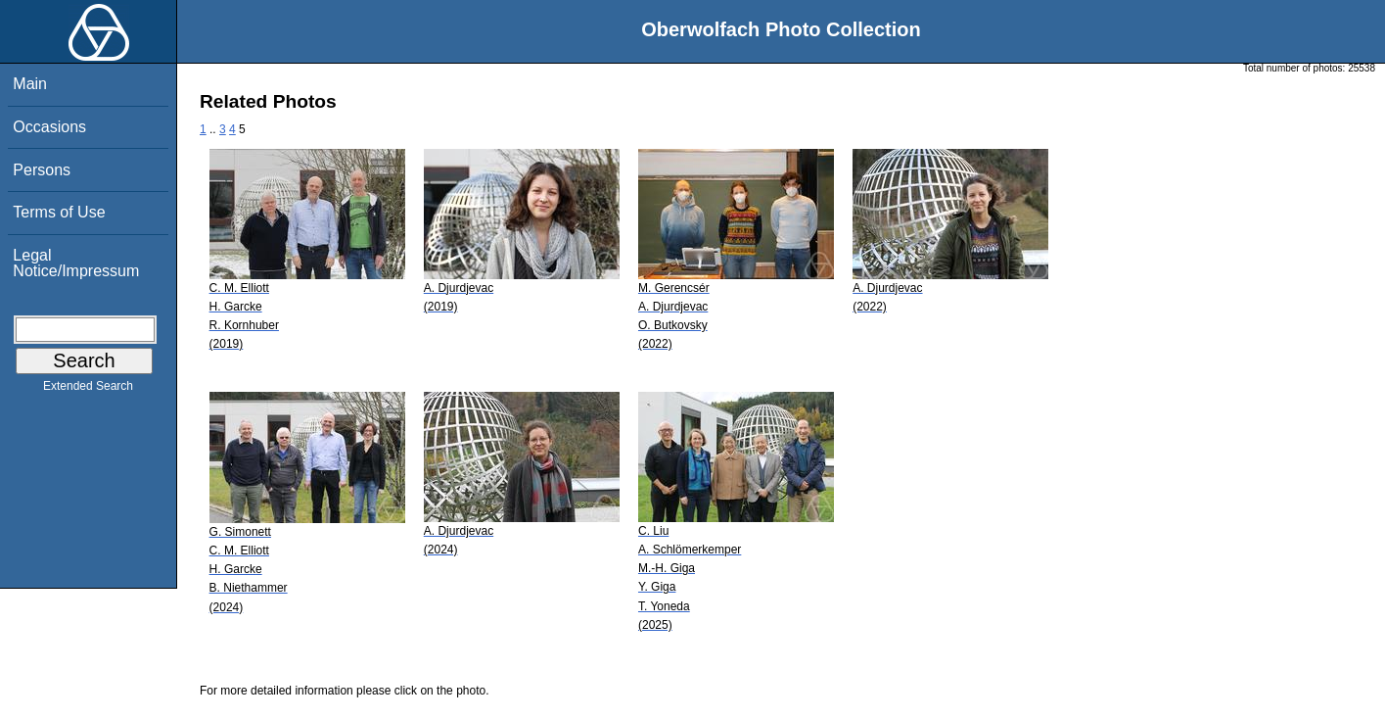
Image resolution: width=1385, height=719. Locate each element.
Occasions (49, 127)
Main (30, 83)
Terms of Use (59, 212)
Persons (41, 170)
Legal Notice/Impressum (76, 263)
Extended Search (88, 390)
